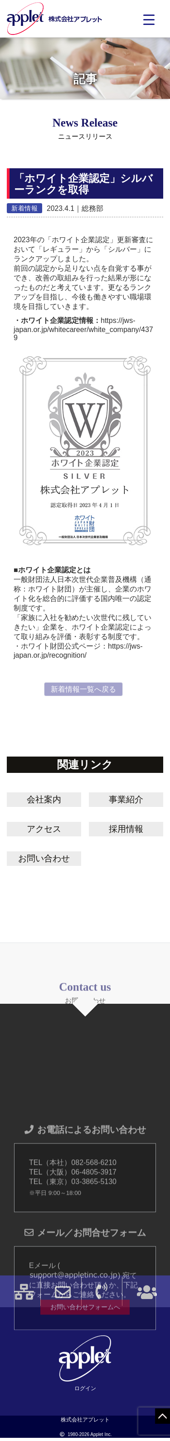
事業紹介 (126, 799)
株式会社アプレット (54, 18)
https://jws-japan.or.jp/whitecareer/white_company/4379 (83, 329)
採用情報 (126, 829)
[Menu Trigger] (148, 19)
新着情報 (24, 208)
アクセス (44, 829)
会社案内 (44, 799)
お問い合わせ (44, 858)
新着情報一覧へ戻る (83, 689)
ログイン (85, 1388)
